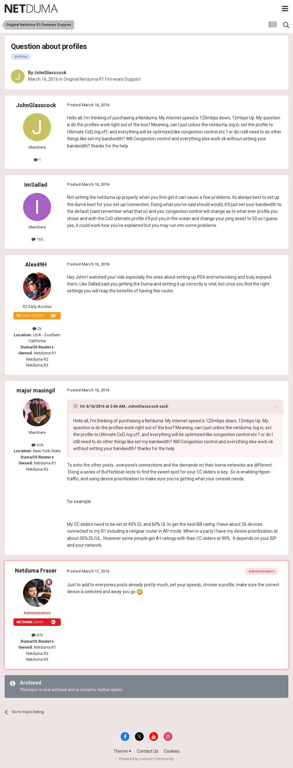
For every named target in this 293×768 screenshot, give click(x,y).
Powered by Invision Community (146, 759)
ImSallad (35, 184)
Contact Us (147, 751)
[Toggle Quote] (76, 406)
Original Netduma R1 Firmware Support (102, 79)
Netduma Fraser (36, 570)
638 (37, 445)
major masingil (36, 390)
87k (37, 635)
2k (37, 328)
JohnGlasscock (50, 72)
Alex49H (36, 264)
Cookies (172, 751)
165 (37, 239)
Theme (122, 751)
